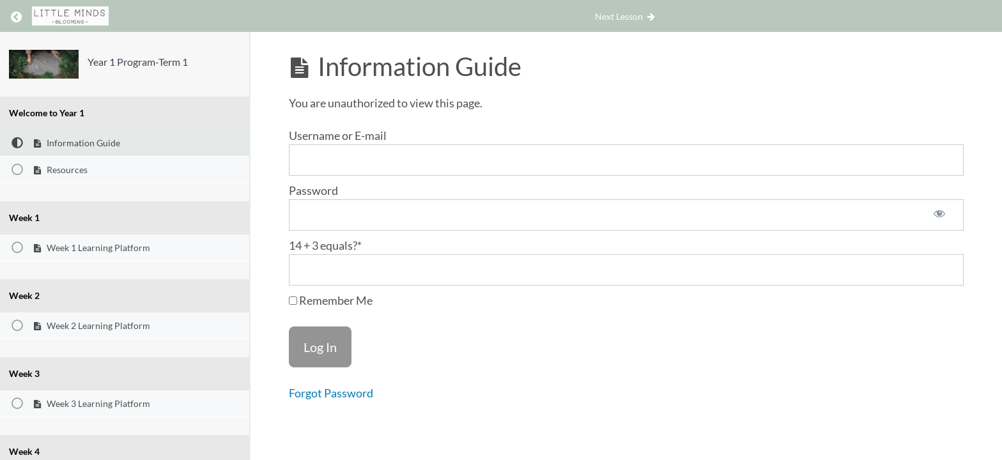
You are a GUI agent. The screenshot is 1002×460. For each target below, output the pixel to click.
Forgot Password (331, 393)
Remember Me (331, 300)
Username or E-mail (338, 135)
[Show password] (940, 215)
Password (313, 190)
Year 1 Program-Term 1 (138, 62)
